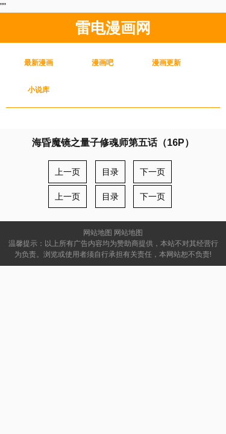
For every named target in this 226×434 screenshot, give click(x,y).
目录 (110, 172)
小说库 (38, 90)
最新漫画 (38, 62)
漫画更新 (166, 62)
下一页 (152, 172)
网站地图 (97, 232)
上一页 (67, 172)
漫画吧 (102, 62)
